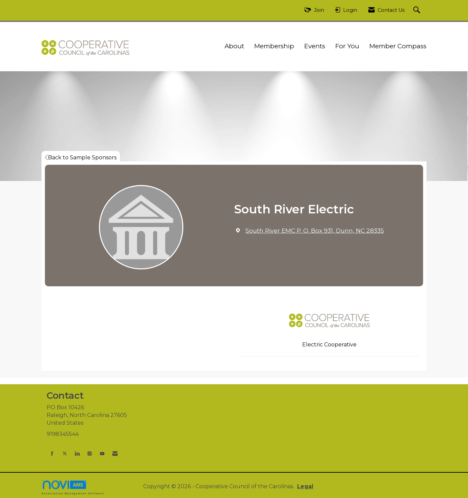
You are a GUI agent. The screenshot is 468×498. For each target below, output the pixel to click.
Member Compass (397, 46)
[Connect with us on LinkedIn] (77, 453)
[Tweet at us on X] (64, 453)
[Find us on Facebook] (52, 453)
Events (314, 46)
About (234, 46)
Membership (274, 46)
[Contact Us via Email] (115, 453)
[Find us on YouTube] (102, 453)
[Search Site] (417, 10)
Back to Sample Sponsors (80, 157)
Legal (305, 486)
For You (347, 46)
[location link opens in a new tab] (314, 230)
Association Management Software (73, 487)
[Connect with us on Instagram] (89, 453)
